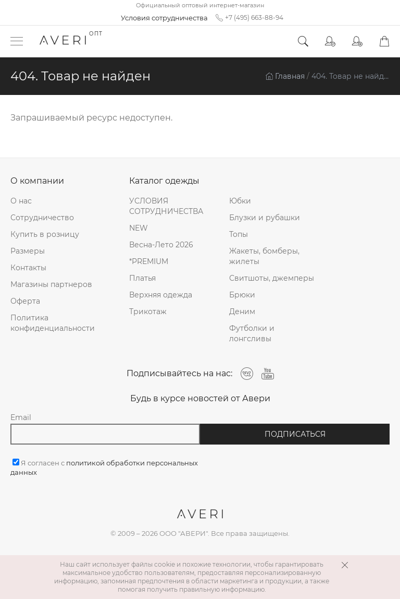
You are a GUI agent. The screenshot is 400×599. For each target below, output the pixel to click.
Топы (238, 234)
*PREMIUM (148, 261)
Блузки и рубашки (264, 217)
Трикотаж (148, 311)
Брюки (242, 295)
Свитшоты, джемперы (271, 278)
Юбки (240, 201)
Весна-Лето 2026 (161, 244)
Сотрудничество (42, 217)
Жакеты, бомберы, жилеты (264, 256)
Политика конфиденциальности (52, 323)
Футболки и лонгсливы (251, 333)
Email (20, 417)
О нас (21, 201)
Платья (142, 278)
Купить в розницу (44, 234)
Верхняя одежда (160, 295)
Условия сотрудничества (164, 18)
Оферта (25, 301)
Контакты (28, 267)
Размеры (27, 251)
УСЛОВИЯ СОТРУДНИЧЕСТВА (166, 206)
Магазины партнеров (51, 284)
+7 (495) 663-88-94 (249, 18)
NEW (138, 228)
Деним (242, 311)
